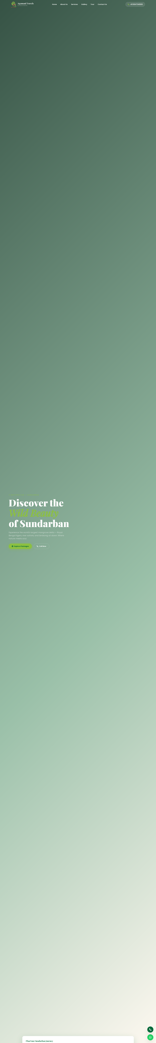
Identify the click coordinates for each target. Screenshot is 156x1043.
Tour (92, 4)
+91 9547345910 (135, 4)
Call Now (41, 546)
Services (74, 4)
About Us (64, 4)
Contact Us (102, 4)
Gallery (84, 4)
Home (54, 4)
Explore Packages (20, 546)
